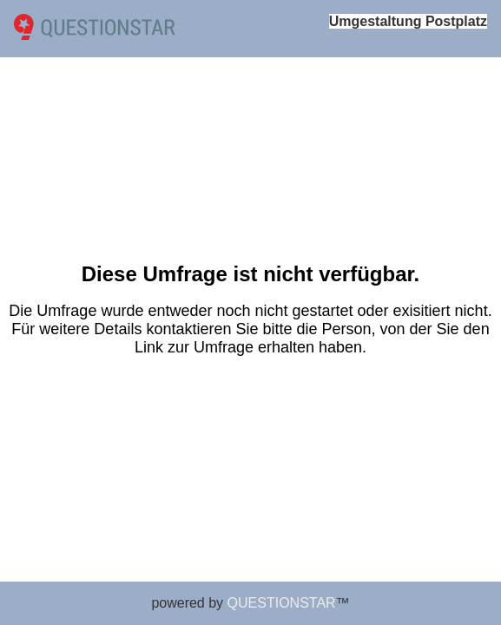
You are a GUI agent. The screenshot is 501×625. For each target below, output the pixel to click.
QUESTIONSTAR (281, 602)
